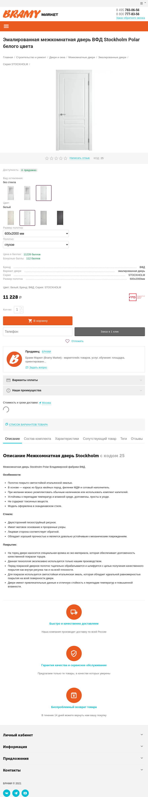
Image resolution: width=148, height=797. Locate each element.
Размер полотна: (13, 227)
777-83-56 (128, 14)
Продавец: (32, 351)
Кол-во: (7, 309)
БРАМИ (46, 351)
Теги (123, 438)
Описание (12, 438)
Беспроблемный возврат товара (74, 707)
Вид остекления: (13, 178)
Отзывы (137, 438)
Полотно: (8, 239)
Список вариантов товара (28, 424)
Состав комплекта (37, 438)
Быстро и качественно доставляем (74, 623)
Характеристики (67, 438)
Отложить (73, 341)
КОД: (97, 158)
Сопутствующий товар (99, 438)
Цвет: (6, 202)
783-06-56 (128, 10)
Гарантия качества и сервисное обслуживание (74, 665)
